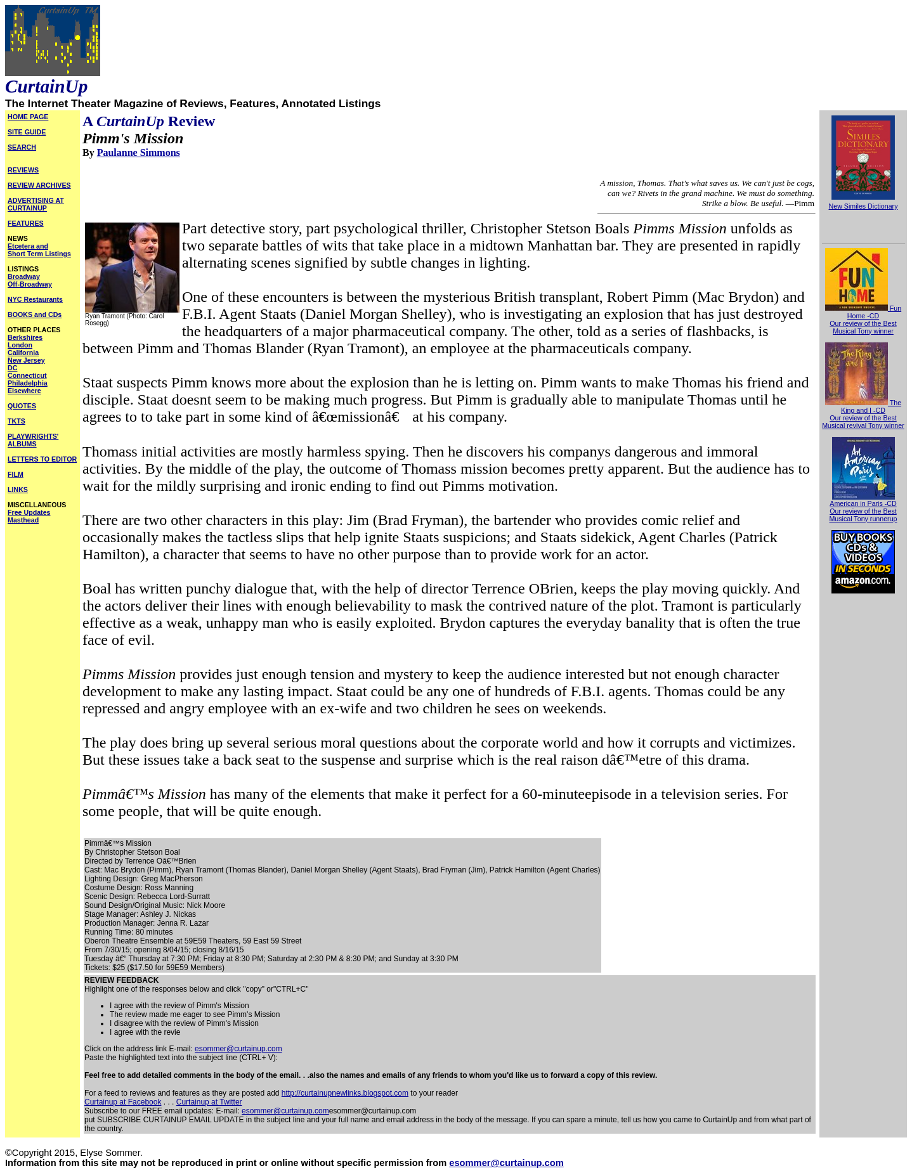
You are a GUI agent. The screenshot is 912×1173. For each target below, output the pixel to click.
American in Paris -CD (863, 500)
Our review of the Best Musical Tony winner (863, 327)
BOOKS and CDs (35, 314)
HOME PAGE (28, 116)
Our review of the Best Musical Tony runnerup (863, 514)
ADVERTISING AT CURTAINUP (36, 204)
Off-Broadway (30, 284)
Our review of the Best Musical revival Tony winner (863, 421)
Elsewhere (24, 390)
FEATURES (26, 223)
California (23, 352)
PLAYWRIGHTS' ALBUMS (33, 440)
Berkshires (25, 337)
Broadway (24, 276)
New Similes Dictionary (863, 206)
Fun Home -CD (863, 312)
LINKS (18, 489)
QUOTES (22, 406)
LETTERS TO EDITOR (42, 459)
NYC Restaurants (35, 299)
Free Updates (29, 512)
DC (12, 368)
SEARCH (22, 147)
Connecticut (27, 375)
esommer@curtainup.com (238, 1048)
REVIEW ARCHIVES (39, 185)
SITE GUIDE (27, 132)
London (20, 345)
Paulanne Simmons (138, 152)
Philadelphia (28, 383)
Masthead (23, 520)
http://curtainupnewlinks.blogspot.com (345, 1093)
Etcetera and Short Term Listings (39, 249)
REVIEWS (23, 170)
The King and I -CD (863, 406)
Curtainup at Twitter (209, 1102)
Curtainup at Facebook (122, 1102)
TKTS (16, 421)
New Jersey (26, 360)
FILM (15, 474)
